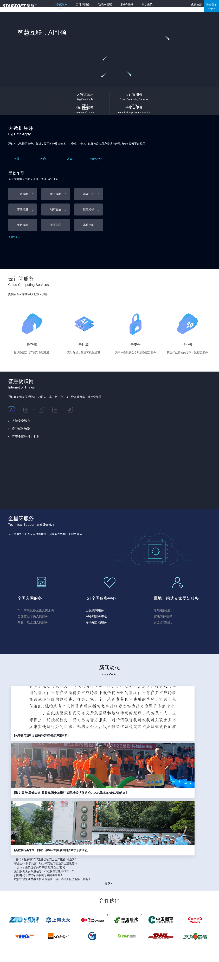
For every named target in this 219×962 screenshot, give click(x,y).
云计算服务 (86, 6)
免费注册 (196, 6)
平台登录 (211, 6)
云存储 (109, 903)
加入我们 (157, 921)
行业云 (109, 921)
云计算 (109, 909)
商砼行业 (96, 159)
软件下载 (134, 909)
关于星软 (150, 6)
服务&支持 (130, 6)
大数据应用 (63, 6)
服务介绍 (134, 903)
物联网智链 (108, 6)
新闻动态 (157, 909)
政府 (43, 159)
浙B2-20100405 (66, 953)
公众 (69, 159)
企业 (16, 159)
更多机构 (13, 940)
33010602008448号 (150, 953)
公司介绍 (157, 903)
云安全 (109, 915)
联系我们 (157, 915)
